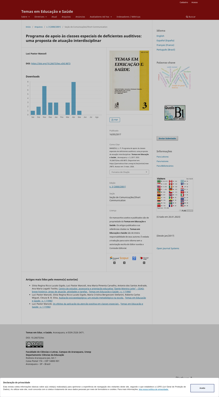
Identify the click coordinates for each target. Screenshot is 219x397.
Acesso (194, 2)
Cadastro (184, 2)
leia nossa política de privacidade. (154, 389)
